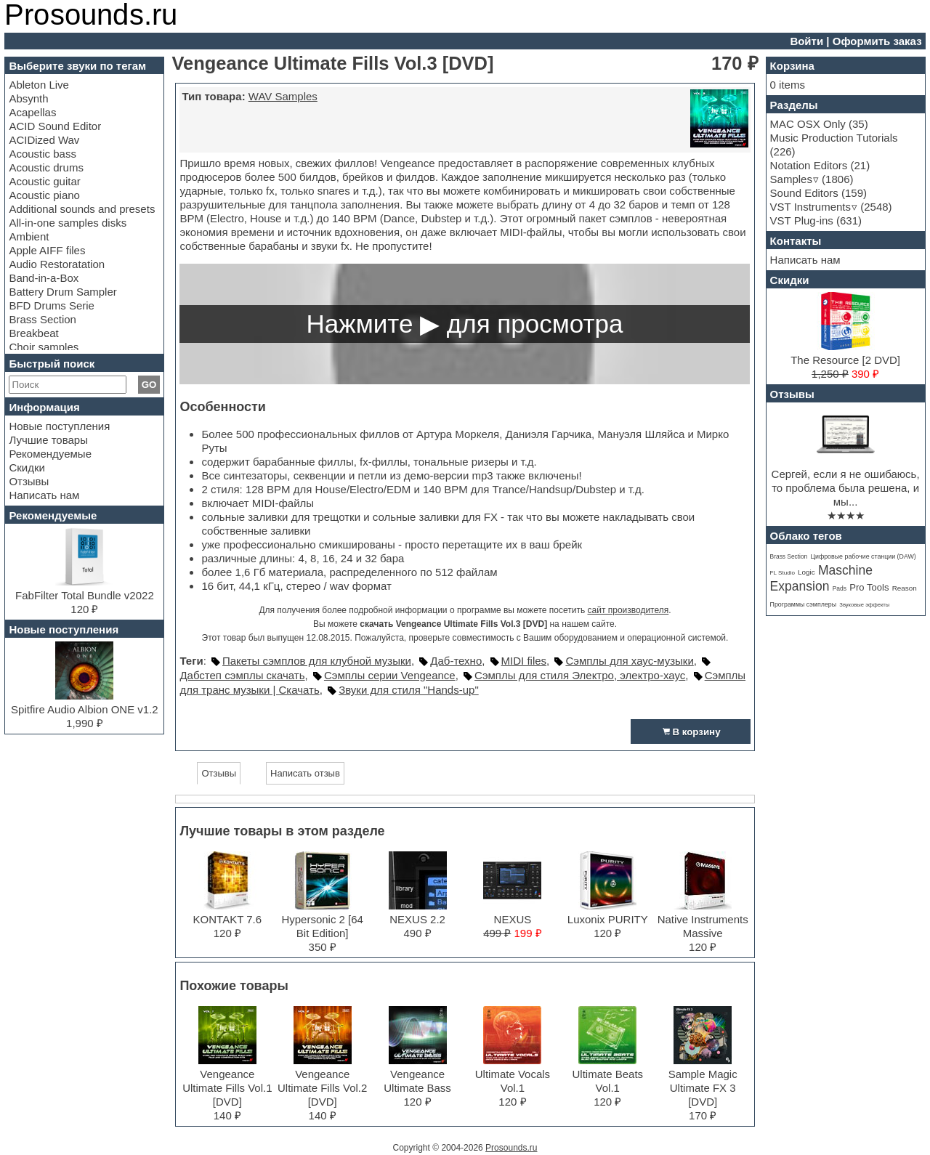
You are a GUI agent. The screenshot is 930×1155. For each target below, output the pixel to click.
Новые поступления (59, 426)
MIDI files (524, 660)
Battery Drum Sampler (62, 291)
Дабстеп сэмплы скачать (241, 675)
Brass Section (42, 319)
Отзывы (29, 481)
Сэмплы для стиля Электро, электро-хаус (579, 675)
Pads (839, 588)
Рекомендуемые (50, 453)
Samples (791, 179)
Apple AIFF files (47, 250)
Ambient (29, 236)
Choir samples (43, 347)
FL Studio (782, 573)
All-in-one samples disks (67, 222)
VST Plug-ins (801, 220)
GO (149, 384)
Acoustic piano (44, 195)
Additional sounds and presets (82, 209)
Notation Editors (809, 165)
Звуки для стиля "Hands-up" (409, 690)
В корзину (690, 731)
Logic (806, 572)
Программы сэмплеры (803, 604)
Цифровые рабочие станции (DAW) (862, 556)
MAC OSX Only (808, 124)
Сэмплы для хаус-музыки (629, 660)
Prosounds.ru (511, 1148)
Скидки (26, 467)
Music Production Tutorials (834, 137)
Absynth (28, 98)
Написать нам (44, 495)
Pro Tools (869, 587)
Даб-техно (456, 660)
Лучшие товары (48, 440)
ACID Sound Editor (55, 126)
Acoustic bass (42, 153)
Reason (904, 588)
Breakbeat (33, 333)
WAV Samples (283, 96)
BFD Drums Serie (51, 305)
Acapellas (32, 112)
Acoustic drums (46, 167)
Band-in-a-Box (43, 278)
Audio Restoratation (57, 264)
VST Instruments (810, 206)
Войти (806, 41)
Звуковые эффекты (864, 604)
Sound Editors (804, 193)
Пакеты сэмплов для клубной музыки (316, 660)
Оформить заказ (877, 41)
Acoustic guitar (44, 181)
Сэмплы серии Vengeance (390, 675)
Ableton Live (39, 84)
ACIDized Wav (44, 140)
